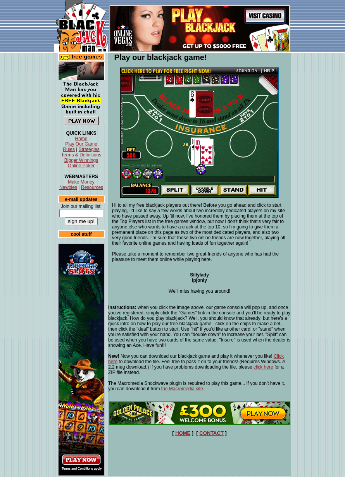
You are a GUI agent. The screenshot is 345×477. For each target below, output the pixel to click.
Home (81, 138)
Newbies (68, 187)
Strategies (89, 149)
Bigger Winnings (81, 160)
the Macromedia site (182, 388)
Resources (92, 187)
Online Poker (81, 165)
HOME (182, 433)
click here (263, 367)
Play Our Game (81, 144)
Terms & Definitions (81, 155)
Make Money (81, 182)
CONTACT (211, 433)
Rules (69, 149)
